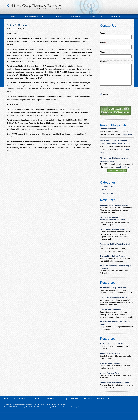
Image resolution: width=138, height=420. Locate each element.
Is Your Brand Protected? (110, 310)
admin (30, 29)
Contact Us (116, 17)
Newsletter (95, 17)
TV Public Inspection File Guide (113, 344)
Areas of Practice (34, 17)
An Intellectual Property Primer (113, 288)
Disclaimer (87, 399)
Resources (75, 17)
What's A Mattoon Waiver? (111, 363)
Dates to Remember (108, 129)
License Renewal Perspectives (112, 373)
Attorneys (56, 17)
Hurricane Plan (103, 399)
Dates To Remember (19, 25)
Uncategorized (107, 193)
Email (103, 42)
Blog (62, 399)
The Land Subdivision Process (112, 256)
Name (102, 33)
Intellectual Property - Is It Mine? (113, 298)
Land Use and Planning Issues (112, 229)
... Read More (126, 135)
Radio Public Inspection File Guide (114, 383)
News (104, 190)
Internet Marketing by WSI (71, 407)
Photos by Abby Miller (51, 407)
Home (14, 17)
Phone (102, 52)
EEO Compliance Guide (110, 354)
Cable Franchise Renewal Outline (114, 205)
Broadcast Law (108, 186)
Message (103, 62)
